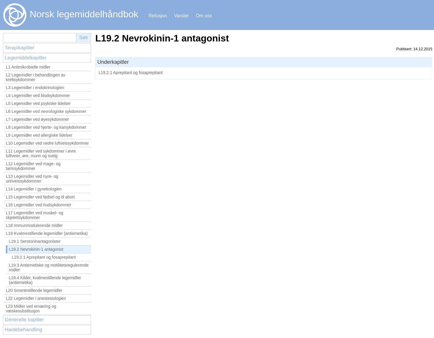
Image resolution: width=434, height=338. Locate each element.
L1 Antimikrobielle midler (28, 67)
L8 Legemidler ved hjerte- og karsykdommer (46, 127)
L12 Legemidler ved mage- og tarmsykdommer (33, 166)
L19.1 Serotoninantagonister (34, 241)
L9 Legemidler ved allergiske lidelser (39, 135)
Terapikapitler (19, 48)
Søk (83, 37)
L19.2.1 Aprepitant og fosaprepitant (44, 257)
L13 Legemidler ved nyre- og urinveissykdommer (32, 178)
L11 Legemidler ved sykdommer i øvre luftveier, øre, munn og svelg (41, 153)
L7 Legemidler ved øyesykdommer (37, 119)
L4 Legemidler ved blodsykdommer (38, 95)
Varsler (181, 15)
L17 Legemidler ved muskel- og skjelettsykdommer (34, 215)
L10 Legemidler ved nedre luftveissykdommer (47, 143)
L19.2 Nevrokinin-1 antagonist (36, 249)
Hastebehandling (23, 329)
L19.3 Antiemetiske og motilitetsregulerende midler (49, 267)
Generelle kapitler (24, 319)
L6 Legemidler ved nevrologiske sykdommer (46, 111)
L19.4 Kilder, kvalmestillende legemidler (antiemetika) (45, 280)
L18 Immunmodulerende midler (34, 225)
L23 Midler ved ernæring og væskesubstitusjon (31, 308)
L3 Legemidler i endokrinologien (35, 87)
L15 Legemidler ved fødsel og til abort (40, 197)
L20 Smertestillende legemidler (34, 290)
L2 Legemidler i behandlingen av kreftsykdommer (35, 77)
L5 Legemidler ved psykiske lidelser (38, 103)
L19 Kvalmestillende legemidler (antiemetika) (47, 233)
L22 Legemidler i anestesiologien (36, 298)
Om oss (204, 15)
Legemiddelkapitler (26, 58)
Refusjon (157, 15)
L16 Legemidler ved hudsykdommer (38, 205)
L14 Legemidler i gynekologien (34, 189)
